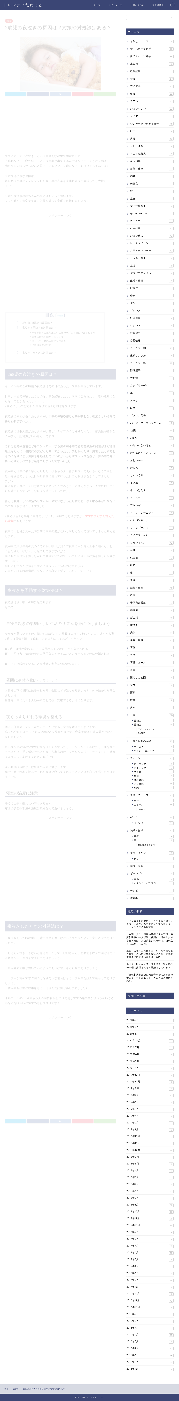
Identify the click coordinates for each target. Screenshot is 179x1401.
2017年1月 (150, 1287)
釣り (152, 176)
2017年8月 (150, 1239)
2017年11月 (150, 1218)
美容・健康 (152, 640)
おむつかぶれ (152, 460)
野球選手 (152, 370)
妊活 (152, 595)
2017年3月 (150, 1273)
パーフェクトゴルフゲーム (152, 423)
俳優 (152, 94)
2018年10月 (150, 1150)
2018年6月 (150, 1171)
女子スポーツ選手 (152, 49)
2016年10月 (150, 1307)
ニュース (154, 804)
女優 (152, 79)
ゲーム (152, 817)
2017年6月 (150, 1253)
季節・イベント (152, 853)
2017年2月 (150, 1280)
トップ (97, 5)
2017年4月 (150, 1266)
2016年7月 (150, 1328)
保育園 (152, 558)
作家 (152, 295)
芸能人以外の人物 (152, 741)
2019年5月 (150, 1109)
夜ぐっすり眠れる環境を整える (49, 339)
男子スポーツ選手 (152, 56)
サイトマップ (115, 5)
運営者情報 (158, 5)
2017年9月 (150, 1232)
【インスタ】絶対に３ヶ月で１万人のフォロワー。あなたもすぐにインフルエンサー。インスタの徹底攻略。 (149, 923)
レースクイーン (152, 243)
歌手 (152, 131)
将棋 (154, 836)
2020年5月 (150, 1061)
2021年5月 (150, 1034)
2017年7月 (150, 1246)
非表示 (60, 314)
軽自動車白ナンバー (147, 845)
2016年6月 (150, 1335)
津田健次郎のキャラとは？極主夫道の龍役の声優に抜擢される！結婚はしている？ (149, 966)
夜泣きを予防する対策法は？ (39, 326)
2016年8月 (150, 1321)
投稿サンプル (152, 355)
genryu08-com (152, 213)
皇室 (152, 198)
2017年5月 (150, 1259)
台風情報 (152, 340)
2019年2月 (150, 1123)
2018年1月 (150, 1205)
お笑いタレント (152, 109)
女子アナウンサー (152, 250)
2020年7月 (150, 1048)
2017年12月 (150, 1212)
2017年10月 (150, 1225)
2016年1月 (150, 1369)
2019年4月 (150, 1116)
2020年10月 (150, 1041)
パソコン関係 (152, 415)
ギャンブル (152, 873)
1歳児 (152, 430)
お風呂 (152, 468)
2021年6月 (150, 1027)
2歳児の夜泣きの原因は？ (37, 321)
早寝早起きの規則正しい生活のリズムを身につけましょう (63, 331)
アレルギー (152, 505)
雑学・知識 (152, 830)
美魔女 (152, 183)
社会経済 (152, 228)
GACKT (141, 733)
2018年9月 (150, 1157)
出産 (152, 565)
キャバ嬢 (152, 161)
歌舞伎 (152, 288)
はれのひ (142, 809)
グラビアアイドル (152, 273)
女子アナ (152, 116)
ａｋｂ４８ (152, 146)
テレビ (152, 890)
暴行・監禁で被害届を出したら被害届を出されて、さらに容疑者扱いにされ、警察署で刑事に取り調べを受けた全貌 (149, 953)
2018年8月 (150, 1164)
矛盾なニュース (152, 41)
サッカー (154, 771)
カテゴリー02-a (152, 385)
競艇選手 (152, 333)
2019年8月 (150, 1089)
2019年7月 (150, 1095)
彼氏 (152, 191)
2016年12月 (150, 1294)
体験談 (152, 898)
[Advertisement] (60, 124)
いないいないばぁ (152, 445)
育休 (152, 647)
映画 (152, 408)
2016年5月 (150, 1342)
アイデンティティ (146, 729)
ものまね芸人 (152, 153)
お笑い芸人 (152, 236)
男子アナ (152, 221)
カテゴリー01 (152, 348)
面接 (152, 692)
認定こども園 (152, 677)
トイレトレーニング (152, 513)
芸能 (152, 715)
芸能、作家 (152, 168)
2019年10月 (150, 1082)
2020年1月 (150, 1068)
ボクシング (154, 768)
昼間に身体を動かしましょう (47, 335)
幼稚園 (152, 610)
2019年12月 (150, 1075)
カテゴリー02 (152, 363)
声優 (152, 138)
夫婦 (152, 580)
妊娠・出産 (152, 587)
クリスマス (154, 858)
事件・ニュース (152, 795)
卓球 (154, 787)
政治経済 (152, 71)
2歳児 (9, 19)
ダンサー (152, 303)
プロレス (152, 310)
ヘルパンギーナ (152, 520)
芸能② (154, 724)
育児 (152, 655)
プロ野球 (154, 783)
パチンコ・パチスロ (154, 883)
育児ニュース (152, 662)
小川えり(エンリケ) (154, 750)
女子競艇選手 (152, 206)
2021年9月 (150, 1020)
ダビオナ (154, 823)
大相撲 (152, 378)
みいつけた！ (152, 490)
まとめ (152, 483)
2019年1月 (150, 1130)
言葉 (152, 670)
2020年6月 (150, 1054)
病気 (152, 632)
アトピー (152, 498)
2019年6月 (150, 1102)
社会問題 (152, 318)
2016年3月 (150, 1355)
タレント (152, 325)
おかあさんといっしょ (152, 453)
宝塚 (152, 265)
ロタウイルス (152, 543)
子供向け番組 (152, 602)
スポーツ (152, 758)
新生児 (152, 617)
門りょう (154, 746)
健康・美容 (152, 866)
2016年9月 (150, 1314)
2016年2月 (150, 1362)
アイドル (152, 86)
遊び (152, 685)
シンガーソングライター (152, 124)
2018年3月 (150, 1191)
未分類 (152, 64)
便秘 (152, 550)
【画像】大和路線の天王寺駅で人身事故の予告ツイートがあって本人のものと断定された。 (149, 977)
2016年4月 (150, 1348)
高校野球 (154, 779)
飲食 (152, 700)
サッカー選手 (152, 258)
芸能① (154, 720)
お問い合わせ (137, 5)
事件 (154, 800)
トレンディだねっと (23, 4)
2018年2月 (150, 1198)
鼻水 (152, 707)
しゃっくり (152, 475)
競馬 (154, 879)
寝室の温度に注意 (41, 343)
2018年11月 (150, 1143)
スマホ (152, 400)
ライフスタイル (152, 535)
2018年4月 (150, 1184)
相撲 (154, 775)
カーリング (154, 763)
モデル (152, 101)
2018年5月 (150, 1177)
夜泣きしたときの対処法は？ (39, 351)
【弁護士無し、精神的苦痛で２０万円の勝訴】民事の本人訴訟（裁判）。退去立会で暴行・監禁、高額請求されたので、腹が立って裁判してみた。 (149, 939)
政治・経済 (152, 280)
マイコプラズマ (152, 528)
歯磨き (152, 625)
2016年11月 (150, 1301)
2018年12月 (150, 1136)
